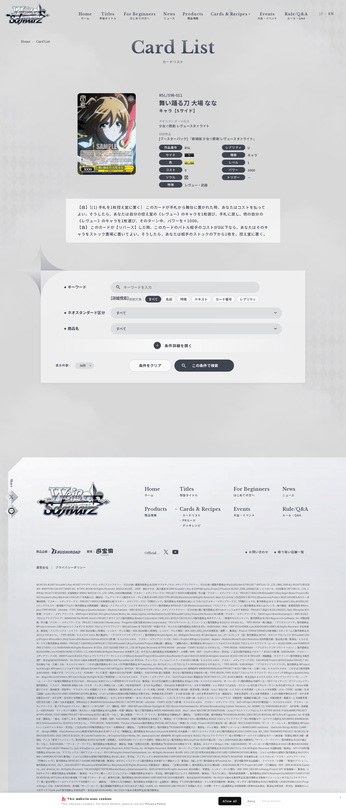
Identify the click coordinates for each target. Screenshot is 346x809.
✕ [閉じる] (340, 797)
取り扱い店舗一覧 (291, 552)
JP (321, 14)
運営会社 (42, 567)
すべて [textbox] (121, 312)
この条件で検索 (205, 365)
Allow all (230, 801)
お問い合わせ (259, 552)
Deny (251, 801)
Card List (43, 41)
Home (26, 41)
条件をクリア (150, 365)
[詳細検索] (120, 298)
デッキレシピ (192, 525)
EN (331, 14)
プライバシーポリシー (70, 567)
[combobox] (196, 313)
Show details (271, 801)
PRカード (189, 520)
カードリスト (192, 515)
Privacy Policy (155, 804)
